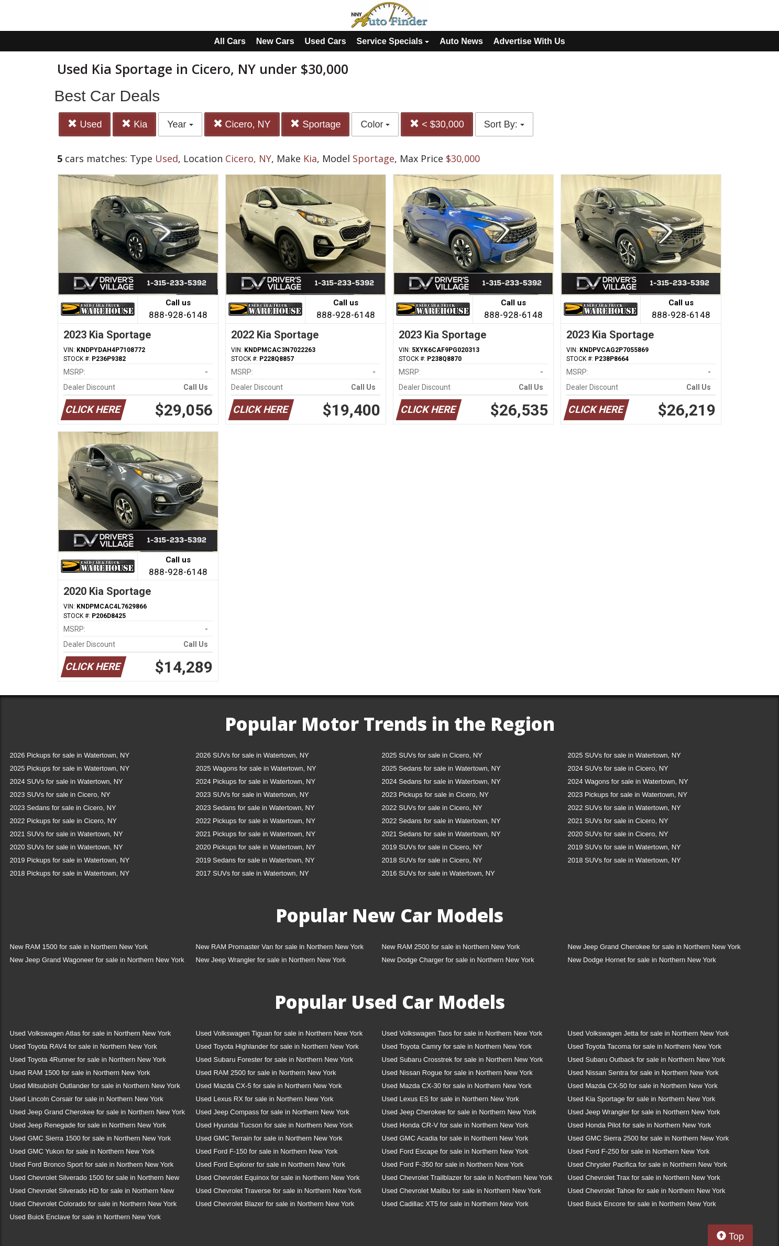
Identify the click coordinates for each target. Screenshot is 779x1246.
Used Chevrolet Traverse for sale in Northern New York (278, 1191)
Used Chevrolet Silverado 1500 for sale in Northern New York (95, 1180)
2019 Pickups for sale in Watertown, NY (70, 860)
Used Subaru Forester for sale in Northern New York (275, 1059)
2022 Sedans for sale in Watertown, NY (441, 821)
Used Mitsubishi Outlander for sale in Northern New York (95, 1086)
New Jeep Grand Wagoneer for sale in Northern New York (97, 960)
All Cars (229, 41)
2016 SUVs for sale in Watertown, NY (438, 873)
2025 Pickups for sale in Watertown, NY (70, 768)
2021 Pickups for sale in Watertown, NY (256, 834)
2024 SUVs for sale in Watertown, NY (66, 781)
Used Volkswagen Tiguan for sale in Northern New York (279, 1033)
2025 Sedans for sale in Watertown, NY (441, 768)
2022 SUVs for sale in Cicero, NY (432, 808)
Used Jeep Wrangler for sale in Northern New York (644, 1112)
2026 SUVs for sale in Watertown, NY (252, 755)
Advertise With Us (529, 41)
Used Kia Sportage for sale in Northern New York (642, 1099)
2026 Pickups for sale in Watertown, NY (70, 755)
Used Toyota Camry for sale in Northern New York (457, 1046)
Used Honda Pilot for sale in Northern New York (639, 1125)
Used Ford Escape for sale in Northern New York (455, 1151)
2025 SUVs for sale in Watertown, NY (624, 755)
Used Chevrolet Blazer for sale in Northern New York (275, 1204)
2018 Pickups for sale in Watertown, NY (70, 873)
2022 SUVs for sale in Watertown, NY (624, 808)
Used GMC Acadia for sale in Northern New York (455, 1138)
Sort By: (504, 124)
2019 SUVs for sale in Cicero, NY (432, 847)
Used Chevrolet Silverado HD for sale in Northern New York (92, 1193)
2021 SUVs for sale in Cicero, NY (618, 821)
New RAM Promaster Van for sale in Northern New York (280, 947)
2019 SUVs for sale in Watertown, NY (624, 847)
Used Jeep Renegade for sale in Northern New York (88, 1125)
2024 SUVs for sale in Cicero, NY (618, 768)
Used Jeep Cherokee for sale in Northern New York (459, 1112)
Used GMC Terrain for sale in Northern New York (269, 1138)
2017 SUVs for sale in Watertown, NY (252, 873)
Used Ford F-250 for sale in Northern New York (639, 1151)
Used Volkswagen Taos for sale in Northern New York (462, 1033)
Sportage (315, 124)
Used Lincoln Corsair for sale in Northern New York (86, 1099)
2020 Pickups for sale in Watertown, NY (256, 847)
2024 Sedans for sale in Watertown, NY (441, 781)
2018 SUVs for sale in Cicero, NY (432, 860)
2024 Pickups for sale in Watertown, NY (256, 781)
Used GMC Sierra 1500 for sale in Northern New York (90, 1138)
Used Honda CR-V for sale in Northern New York (455, 1125)
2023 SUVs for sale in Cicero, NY (60, 794)
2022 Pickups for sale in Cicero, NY (63, 821)
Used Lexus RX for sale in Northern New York (265, 1099)
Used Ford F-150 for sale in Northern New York (267, 1151)
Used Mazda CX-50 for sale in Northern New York (643, 1086)
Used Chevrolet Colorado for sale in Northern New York (93, 1204)
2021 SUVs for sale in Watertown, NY (66, 834)
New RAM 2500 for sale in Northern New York (451, 947)
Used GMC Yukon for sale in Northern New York (82, 1151)
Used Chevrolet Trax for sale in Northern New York (644, 1177)
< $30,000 (437, 124)
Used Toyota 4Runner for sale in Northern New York (88, 1059)
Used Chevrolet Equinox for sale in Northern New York (278, 1177)
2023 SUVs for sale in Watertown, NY (252, 794)
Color (375, 124)
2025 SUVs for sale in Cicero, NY (432, 755)
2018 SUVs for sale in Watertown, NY (624, 860)
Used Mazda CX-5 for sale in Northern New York (269, 1086)
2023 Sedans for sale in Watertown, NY (255, 808)
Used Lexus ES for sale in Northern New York (450, 1099)
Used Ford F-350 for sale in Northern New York (453, 1164)
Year (180, 124)
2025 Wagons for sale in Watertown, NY (256, 768)
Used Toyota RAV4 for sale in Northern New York (83, 1046)
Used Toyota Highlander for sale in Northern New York (277, 1046)
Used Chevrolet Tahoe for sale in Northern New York (647, 1191)
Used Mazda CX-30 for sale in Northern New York (457, 1086)
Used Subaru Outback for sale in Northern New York (647, 1059)
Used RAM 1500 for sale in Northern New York (80, 1073)
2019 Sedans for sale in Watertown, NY (255, 860)
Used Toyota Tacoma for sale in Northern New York (645, 1046)
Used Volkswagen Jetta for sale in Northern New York (648, 1033)
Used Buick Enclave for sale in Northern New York (85, 1217)
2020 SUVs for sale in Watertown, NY (66, 847)
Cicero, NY (242, 124)
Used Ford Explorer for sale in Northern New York (270, 1164)
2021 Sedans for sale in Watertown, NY (441, 834)
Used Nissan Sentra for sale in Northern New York (643, 1073)
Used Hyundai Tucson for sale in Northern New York (274, 1125)
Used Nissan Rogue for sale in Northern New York (457, 1073)
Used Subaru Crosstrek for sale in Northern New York (462, 1059)
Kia (134, 124)
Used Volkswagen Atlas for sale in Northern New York (90, 1033)
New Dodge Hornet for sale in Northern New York (642, 960)
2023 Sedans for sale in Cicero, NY (63, 808)
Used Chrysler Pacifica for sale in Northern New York (647, 1164)
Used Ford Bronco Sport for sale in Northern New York (92, 1164)
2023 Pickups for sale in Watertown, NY (628, 794)
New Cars (275, 41)
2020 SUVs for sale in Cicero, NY (618, 834)
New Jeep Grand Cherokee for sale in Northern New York (654, 947)
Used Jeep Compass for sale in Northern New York (272, 1112)
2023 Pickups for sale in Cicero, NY (435, 794)
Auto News (461, 41)
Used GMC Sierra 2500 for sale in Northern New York (648, 1138)
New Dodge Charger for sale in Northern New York (458, 960)
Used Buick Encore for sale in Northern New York (642, 1204)
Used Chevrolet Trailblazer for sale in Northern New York (467, 1177)
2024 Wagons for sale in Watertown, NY (628, 781)
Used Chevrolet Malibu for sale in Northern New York (461, 1191)
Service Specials (393, 41)
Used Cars (325, 41)
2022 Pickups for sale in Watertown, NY (256, 821)
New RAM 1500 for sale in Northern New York (79, 947)
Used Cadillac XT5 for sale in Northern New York (455, 1204)
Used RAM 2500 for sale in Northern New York (266, 1073)
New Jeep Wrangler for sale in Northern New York (271, 960)
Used (85, 124)
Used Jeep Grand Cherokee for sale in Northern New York (97, 1112)
